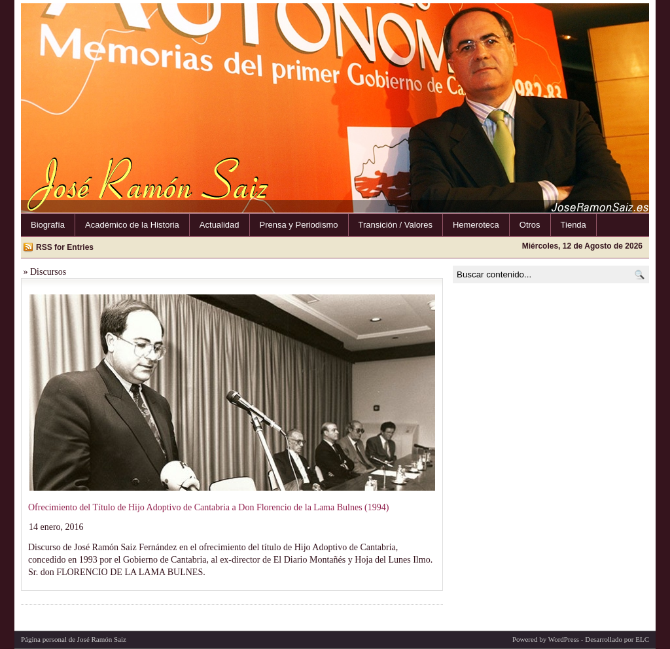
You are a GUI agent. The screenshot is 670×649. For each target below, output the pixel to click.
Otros (530, 225)
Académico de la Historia (132, 225)
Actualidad (219, 225)
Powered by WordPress (545, 639)
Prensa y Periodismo (299, 225)
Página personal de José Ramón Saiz (73, 639)
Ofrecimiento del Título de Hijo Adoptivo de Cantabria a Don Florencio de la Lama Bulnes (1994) (208, 507)
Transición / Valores (395, 225)
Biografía (48, 225)
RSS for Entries (65, 247)
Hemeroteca (476, 225)
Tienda (573, 225)
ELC (642, 639)
